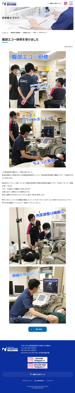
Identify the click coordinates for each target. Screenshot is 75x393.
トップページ (5, 32)
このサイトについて (27, 380)
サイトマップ (49, 380)
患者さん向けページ (54, 3)
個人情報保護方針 (39, 380)
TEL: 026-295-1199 (28, 348)
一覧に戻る (38, 329)
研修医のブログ (27, 32)
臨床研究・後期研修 (15, 32)
